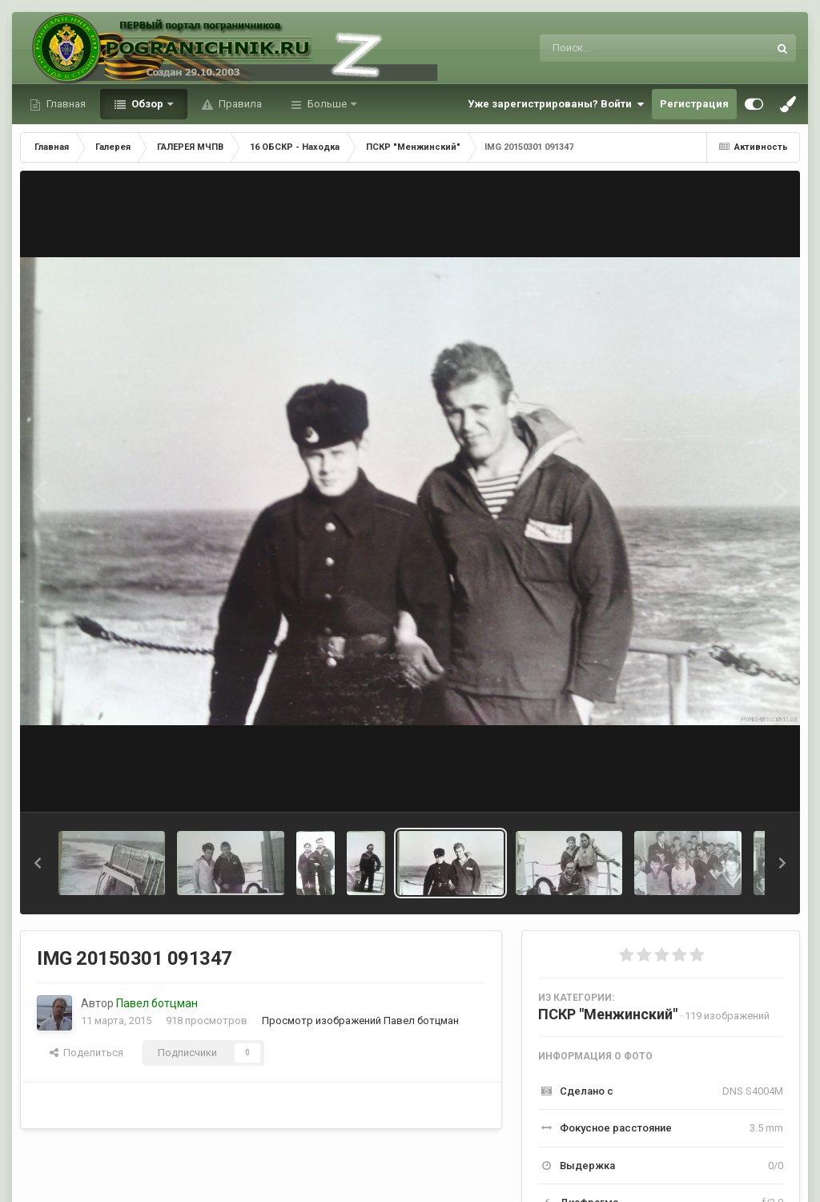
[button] (37, 863)
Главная (65, 104)
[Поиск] (624, 48)
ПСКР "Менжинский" (607, 1014)
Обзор (147, 104)
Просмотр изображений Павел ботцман (360, 1020)
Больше (327, 104)
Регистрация (694, 104)
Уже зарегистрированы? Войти (556, 104)
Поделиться (86, 1053)
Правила (239, 104)
